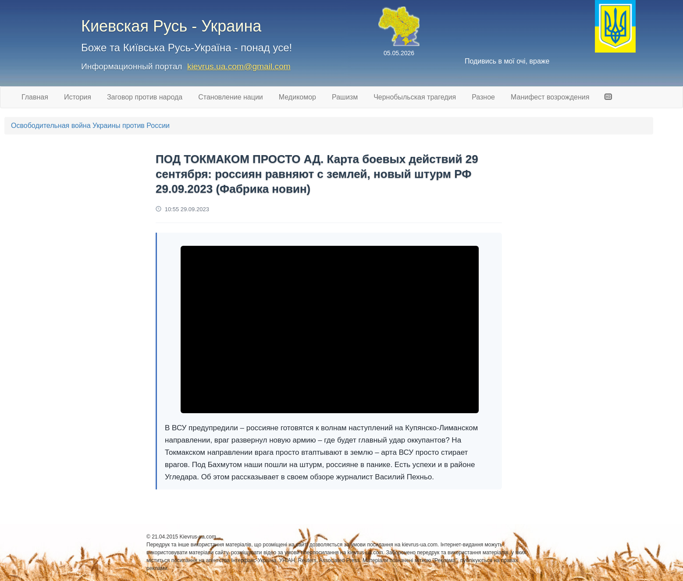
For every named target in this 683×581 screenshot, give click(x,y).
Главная (34, 97)
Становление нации (230, 97)
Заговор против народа (144, 97)
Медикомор (297, 97)
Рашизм (345, 97)
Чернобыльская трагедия (415, 97)
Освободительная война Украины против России (90, 125)
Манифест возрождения (550, 97)
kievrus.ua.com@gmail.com (239, 66)
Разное (483, 97)
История (77, 97)
